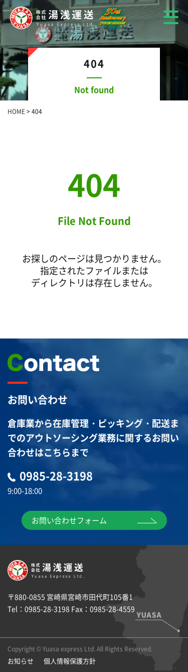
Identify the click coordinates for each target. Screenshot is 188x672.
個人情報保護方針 (70, 660)
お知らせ (21, 660)
